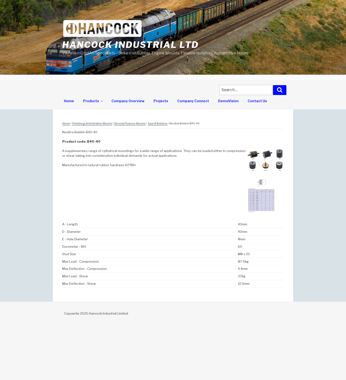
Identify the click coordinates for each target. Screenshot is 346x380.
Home (69, 101)
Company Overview (127, 101)
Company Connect (193, 101)
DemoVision (228, 101)
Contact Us (257, 101)
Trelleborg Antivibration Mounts (92, 123)
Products (93, 101)
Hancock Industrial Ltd (130, 44)
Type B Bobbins (157, 123)
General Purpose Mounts (130, 123)
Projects (161, 101)
